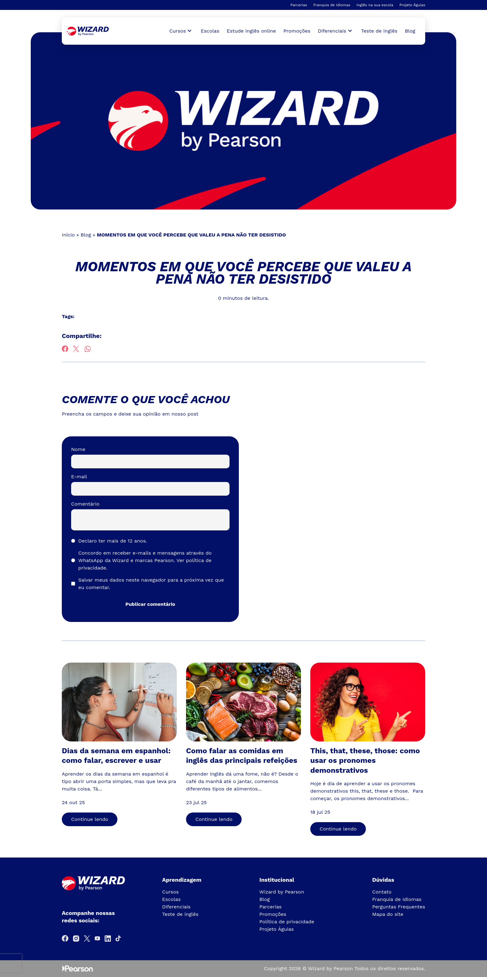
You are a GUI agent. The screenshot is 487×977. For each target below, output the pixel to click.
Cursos (170, 892)
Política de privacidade (286, 922)
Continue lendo (89, 819)
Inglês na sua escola (375, 5)
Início (68, 235)
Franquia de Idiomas (331, 5)
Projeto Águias (412, 5)
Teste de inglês (379, 31)
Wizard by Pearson (281, 892)
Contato (381, 892)
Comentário (85, 504)
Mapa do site (387, 914)
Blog (410, 31)
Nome (78, 449)
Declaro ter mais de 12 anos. (112, 541)
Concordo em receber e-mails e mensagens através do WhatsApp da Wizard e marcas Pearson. (145, 560)
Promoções (297, 31)
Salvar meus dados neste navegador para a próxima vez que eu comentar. (151, 583)
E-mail (79, 476)
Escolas (210, 31)
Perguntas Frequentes (398, 907)
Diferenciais (176, 907)
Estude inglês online (251, 31)
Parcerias (298, 5)
